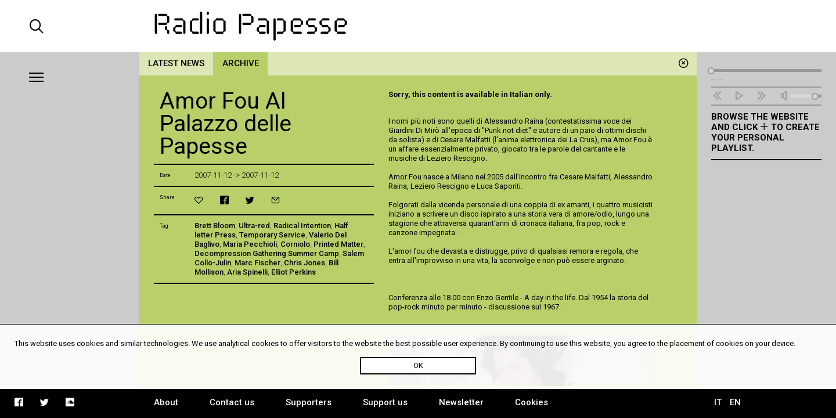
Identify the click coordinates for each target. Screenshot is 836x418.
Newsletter (461, 402)
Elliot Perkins (293, 272)
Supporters (308, 402)
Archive (240, 63)
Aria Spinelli (247, 272)
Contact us (232, 402)
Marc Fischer (257, 262)
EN (735, 402)
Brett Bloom (214, 225)
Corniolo (295, 244)
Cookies (531, 402)
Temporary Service (272, 234)
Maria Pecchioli (250, 244)
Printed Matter (338, 244)
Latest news (176, 63)
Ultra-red (254, 225)
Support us (385, 402)
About (166, 402)
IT (718, 402)
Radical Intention (302, 225)
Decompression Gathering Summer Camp (266, 253)
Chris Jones (304, 262)
